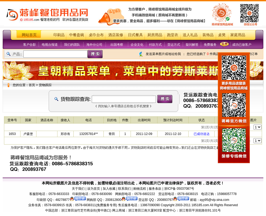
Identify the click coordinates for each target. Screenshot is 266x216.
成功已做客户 (241, 44)
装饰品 (208, 35)
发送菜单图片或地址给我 (163, 54)
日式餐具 (135, 35)
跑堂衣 (172, 35)
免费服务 (210, 44)
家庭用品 (237, 35)
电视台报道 (50, 44)
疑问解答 (192, 44)
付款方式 (155, 44)
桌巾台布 (96, 35)
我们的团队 (72, 44)
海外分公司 (94, 44)
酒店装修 (115, 35)
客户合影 (29, 44)
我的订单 (251, 54)
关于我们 (78, 188)
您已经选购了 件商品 (203, 54)
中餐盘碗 (76, 35)
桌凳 (222, 35)
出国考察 (116, 44)
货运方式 (173, 44)
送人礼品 (190, 35)
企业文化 (137, 44)
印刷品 (59, 35)
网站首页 (29, 35)
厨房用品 (154, 35)
